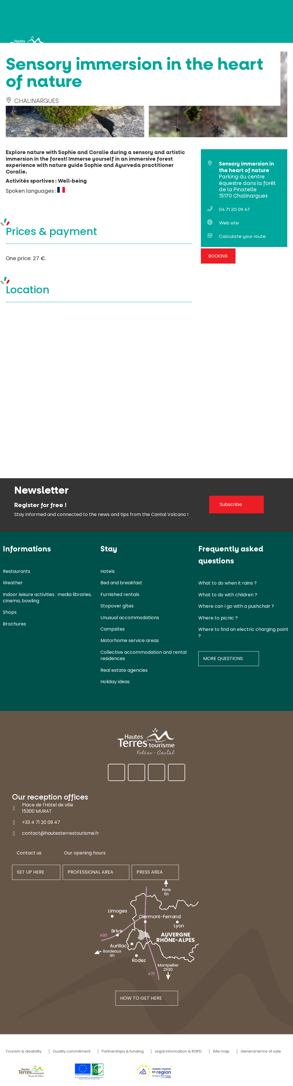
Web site (229, 223)
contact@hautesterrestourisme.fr (60, 833)
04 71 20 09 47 (234, 209)
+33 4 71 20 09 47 (41, 822)
